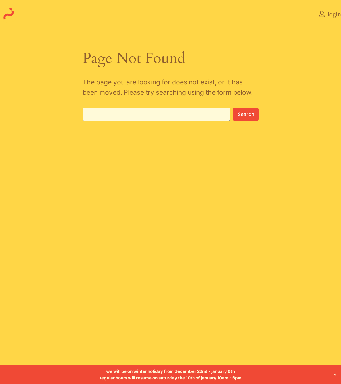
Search (246, 114)
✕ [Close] (335, 374)
